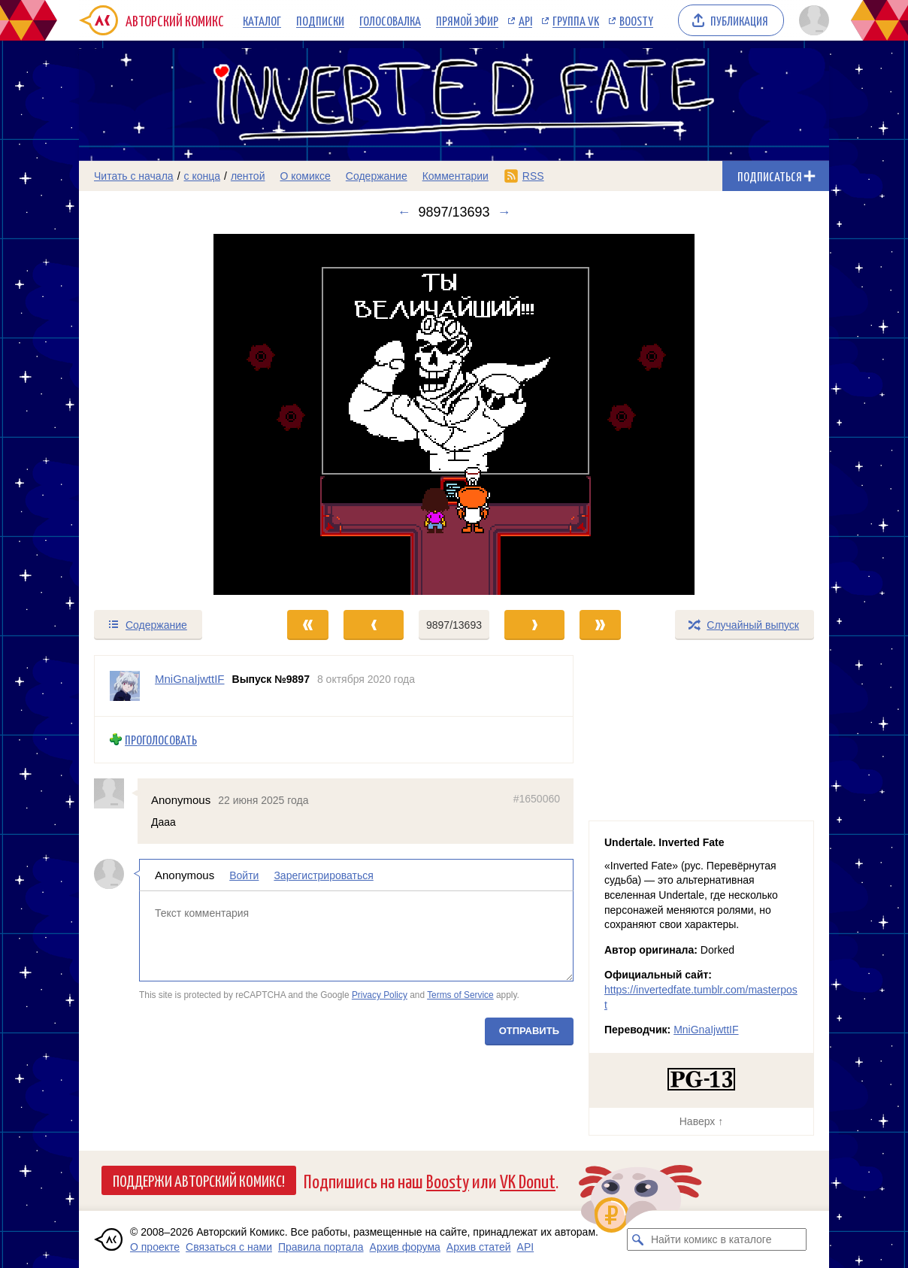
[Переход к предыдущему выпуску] (173, 414)
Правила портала (321, 1247)
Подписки (320, 20)
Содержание (376, 176)
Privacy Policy (379, 995)
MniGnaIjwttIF (705, 1030)
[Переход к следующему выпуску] (454, 414)
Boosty (636, 20)
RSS (533, 176)
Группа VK (575, 20)
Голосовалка (390, 20)
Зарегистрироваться (323, 875)
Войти (244, 875)
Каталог (262, 20)
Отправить (529, 1030)
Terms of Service (460, 995)
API (525, 20)
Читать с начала (134, 176)
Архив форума (405, 1247)
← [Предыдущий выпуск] (403, 212)
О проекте (155, 1247)
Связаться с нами (229, 1247)
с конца (202, 176)
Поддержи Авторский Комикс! (199, 1180)
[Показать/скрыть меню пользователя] (811, 20)
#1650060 (536, 798)
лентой (248, 176)
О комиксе (305, 176)
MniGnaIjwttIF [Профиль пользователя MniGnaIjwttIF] (190, 678)
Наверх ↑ (701, 1121)
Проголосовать (161, 740)
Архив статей (478, 1247)
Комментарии (455, 176)
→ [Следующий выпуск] (504, 212)
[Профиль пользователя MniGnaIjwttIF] (125, 686)
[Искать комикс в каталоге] (638, 1239)
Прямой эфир (467, 20)
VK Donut (527, 1180)
